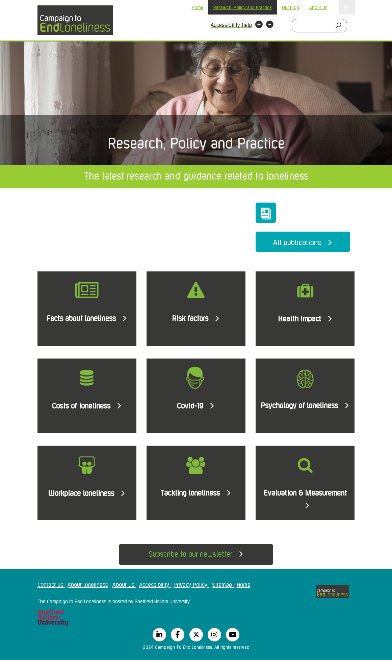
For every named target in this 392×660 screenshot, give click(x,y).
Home (197, 7)
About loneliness (88, 584)
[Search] (340, 26)
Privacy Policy (191, 584)
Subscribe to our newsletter (196, 553)
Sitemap (223, 584)
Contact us (51, 584)
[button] (259, 25)
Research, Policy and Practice (242, 7)
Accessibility (155, 584)
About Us (318, 7)
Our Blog (290, 7)
